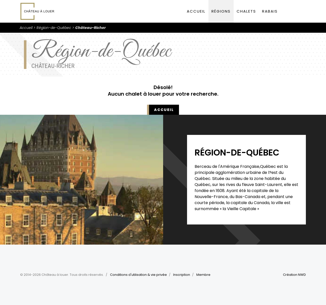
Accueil (196, 11)
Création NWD (294, 274)
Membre (203, 274)
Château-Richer (90, 27)
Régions (221, 11)
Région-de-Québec (54, 27)
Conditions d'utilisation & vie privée (138, 274)
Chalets (246, 11)
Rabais (270, 11)
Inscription (181, 274)
